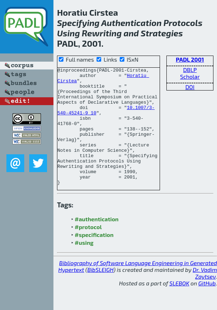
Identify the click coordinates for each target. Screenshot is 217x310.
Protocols (183, 22)
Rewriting (102, 33)
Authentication (131, 22)
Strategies (162, 33)
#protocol (88, 250)
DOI (190, 86)
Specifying (78, 22)
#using (84, 266)
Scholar (190, 76)
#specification (94, 258)
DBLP (190, 69)
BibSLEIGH (100, 293)
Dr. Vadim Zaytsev (205, 296)
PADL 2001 (190, 59)
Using (68, 33)
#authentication (97, 242)
